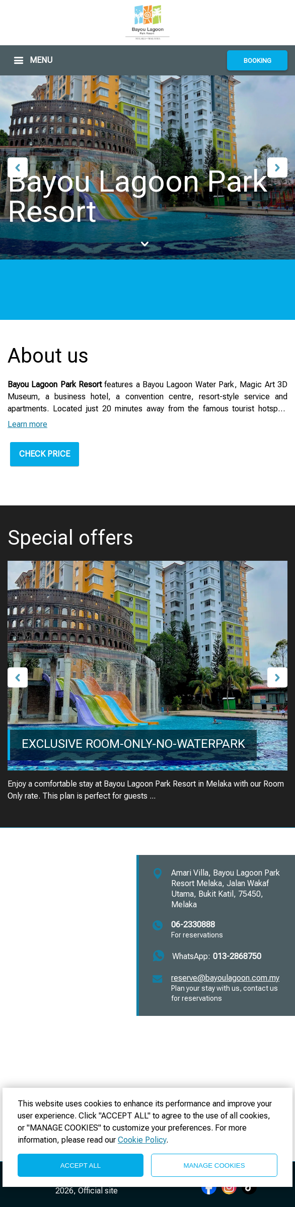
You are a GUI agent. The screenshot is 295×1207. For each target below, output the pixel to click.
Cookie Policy (142, 1140)
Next (277, 167)
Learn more (27, 424)
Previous (18, 167)
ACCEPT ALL (80, 1165)
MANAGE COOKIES (214, 1165)
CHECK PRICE (44, 454)
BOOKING (257, 60)
